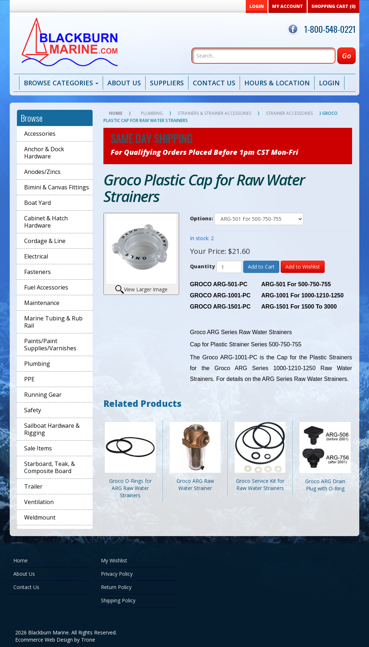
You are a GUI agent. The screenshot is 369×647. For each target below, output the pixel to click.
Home (116, 113)
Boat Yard (37, 203)
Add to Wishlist (302, 266)
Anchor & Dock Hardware (44, 152)
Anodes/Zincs (42, 172)
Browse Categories (61, 82)
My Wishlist (114, 560)
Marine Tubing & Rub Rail (53, 321)
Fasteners (37, 272)
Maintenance (41, 303)
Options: (201, 218)
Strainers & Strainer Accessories (214, 113)
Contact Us (214, 82)
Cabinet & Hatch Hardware (46, 221)
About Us (124, 82)
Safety (32, 410)
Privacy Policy (117, 573)
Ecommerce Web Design (44, 639)
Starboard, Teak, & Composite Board (49, 467)
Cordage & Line (45, 241)
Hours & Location (277, 82)
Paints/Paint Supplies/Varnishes (50, 344)
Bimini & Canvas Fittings (56, 187)
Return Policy (116, 587)
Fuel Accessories (46, 287)
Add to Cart (261, 266)
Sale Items (38, 448)
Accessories (39, 134)
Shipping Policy (118, 600)
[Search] (263, 56)
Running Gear (43, 395)
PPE (29, 379)
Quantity (202, 266)
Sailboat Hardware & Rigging (52, 429)
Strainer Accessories (289, 113)
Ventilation (39, 502)
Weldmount (39, 517)
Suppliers (167, 82)
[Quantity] (229, 267)
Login (329, 82)
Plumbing (37, 364)
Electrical (36, 256)
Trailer (33, 486)
